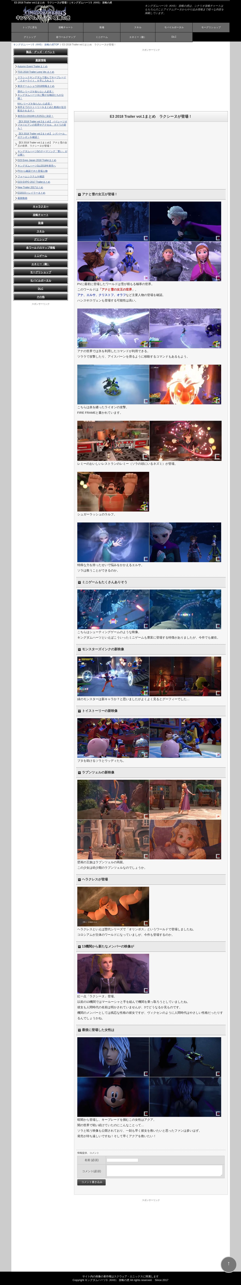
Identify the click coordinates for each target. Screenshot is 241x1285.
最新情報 (40, 60)
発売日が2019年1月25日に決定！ (36, 116)
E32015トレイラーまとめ (31, 192)
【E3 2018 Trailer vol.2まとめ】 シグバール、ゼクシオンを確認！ (42, 135)
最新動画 (22, 198)
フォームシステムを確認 (31, 176)
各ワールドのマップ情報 (40, 247)
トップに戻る (29, 27)
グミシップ (30, 37)
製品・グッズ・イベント (40, 51)
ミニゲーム (102, 37)
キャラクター (41, 206)
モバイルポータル (174, 27)
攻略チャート (65, 27)
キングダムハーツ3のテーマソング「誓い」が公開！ (43, 153)
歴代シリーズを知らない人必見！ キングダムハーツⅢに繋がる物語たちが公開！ (41, 95)
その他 (41, 296)
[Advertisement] (151, 79)
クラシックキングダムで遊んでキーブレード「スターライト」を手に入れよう (42, 79)
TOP (36, 44)
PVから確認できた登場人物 (33, 171)
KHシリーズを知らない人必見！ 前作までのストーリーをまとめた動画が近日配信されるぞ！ (42, 107)
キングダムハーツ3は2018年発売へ (37, 165)
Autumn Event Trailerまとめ (33, 66)
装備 (101, 27)
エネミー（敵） (137, 37)
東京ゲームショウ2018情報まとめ (36, 86)
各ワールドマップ (65, 37)
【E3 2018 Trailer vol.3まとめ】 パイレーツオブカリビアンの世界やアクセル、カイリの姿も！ (42, 125)
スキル (137, 27)
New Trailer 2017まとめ (30, 187)
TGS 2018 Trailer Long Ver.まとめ (36, 71)
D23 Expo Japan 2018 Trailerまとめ (37, 160)
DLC (174, 36)
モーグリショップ (211, 27)
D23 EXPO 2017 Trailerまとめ (34, 182)
